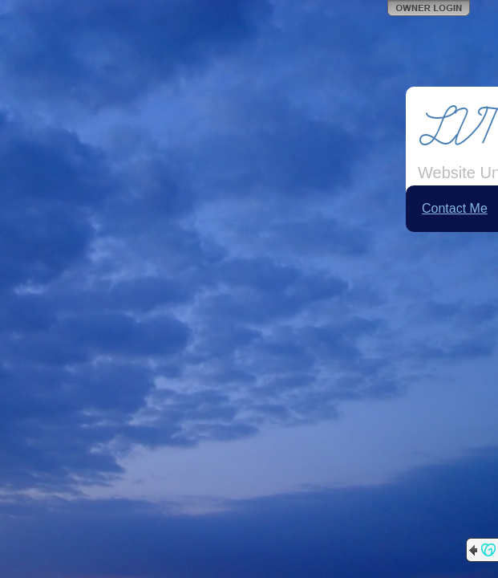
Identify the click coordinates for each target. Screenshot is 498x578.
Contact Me (455, 208)
